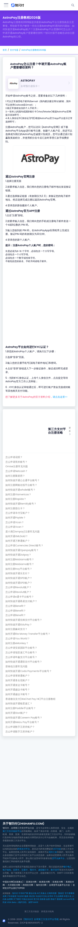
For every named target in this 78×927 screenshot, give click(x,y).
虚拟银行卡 (43, 869)
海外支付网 (41, 884)
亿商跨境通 (52, 893)
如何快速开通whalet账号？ (20, 489)
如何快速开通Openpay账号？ (22, 550)
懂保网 (59, 899)
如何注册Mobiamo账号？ (19, 559)
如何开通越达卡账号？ (17, 689)
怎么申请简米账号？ (16, 462)
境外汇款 (53, 852)
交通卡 (24, 869)
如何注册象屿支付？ (16, 629)
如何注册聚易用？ (15, 476)
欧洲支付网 (44, 881)
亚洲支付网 (31, 881)
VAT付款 (57, 848)
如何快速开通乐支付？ (17, 573)
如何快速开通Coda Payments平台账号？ (28, 671)
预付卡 (33, 869)
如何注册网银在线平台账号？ (21, 485)
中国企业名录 (27, 899)
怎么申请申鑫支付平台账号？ (21, 657)
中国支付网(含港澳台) (13, 881)
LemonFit (67, 899)
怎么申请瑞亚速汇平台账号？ (21, 652)
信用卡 (16, 869)
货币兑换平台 (58, 858)
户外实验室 (12, 896)
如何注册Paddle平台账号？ (20, 708)
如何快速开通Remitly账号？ (20, 503)
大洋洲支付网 (14, 884)
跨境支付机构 (47, 911)
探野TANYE (33, 902)
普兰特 (36, 899)
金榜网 (10, 899)
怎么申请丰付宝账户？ (17, 513)
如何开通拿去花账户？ (17, 680)
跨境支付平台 (23, 848)
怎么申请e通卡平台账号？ (19, 596)
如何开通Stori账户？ (16, 713)
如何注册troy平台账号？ (18, 569)
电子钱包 (7, 869)
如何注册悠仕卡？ (15, 508)
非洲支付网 (57, 881)
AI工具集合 (41, 893)
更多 (70, 430)
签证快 (32, 896)
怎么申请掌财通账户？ (17, 675)
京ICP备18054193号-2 (31, 922)
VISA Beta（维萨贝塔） (17, 902)
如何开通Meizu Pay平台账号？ (22, 722)
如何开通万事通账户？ (17, 541)
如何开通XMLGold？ (16, 536)
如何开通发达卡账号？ (17, 685)
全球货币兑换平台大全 (59, 884)
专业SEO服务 (22, 896)
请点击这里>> (60, 397)
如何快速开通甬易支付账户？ (21, 601)
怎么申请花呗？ (14, 457)
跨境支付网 (28, 884)
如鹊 (48, 899)
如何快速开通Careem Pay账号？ (23, 717)
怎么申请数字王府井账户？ (20, 727)
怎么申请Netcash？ (16, 471)
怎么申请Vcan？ (14, 522)
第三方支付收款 (31, 911)
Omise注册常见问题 (16, 466)
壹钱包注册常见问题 (16, 666)
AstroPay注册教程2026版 (33, 49)
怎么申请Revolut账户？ (18, 587)
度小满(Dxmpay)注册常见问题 (22, 531)
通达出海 (32, 893)
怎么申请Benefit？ (15, 606)
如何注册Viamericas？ (18, 494)
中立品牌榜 (58, 896)
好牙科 (50, 896)
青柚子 (53, 899)
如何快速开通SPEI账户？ (18, 578)
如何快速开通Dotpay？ (18, 554)
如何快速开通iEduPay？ (18, 624)
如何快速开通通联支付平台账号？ (23, 661)
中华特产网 (23, 893)
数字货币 (55, 869)
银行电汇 (67, 866)
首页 (5, 49)
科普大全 (68, 896)
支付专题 (14, 49)
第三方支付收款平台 (12, 831)
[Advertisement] (39, 304)
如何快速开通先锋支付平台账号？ (23, 620)
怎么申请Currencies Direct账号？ (24, 545)
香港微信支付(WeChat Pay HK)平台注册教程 (30, 699)
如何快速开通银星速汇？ (18, 703)
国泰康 (43, 899)
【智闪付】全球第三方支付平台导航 (41, 919)
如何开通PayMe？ (15, 517)
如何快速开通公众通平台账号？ (22, 480)
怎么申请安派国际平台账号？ (21, 647)
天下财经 (17, 899)
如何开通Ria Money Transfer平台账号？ (27, 634)
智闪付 (15, 893)
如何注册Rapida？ (15, 499)
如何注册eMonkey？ (16, 643)
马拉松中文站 (41, 896)
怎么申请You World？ (17, 638)
